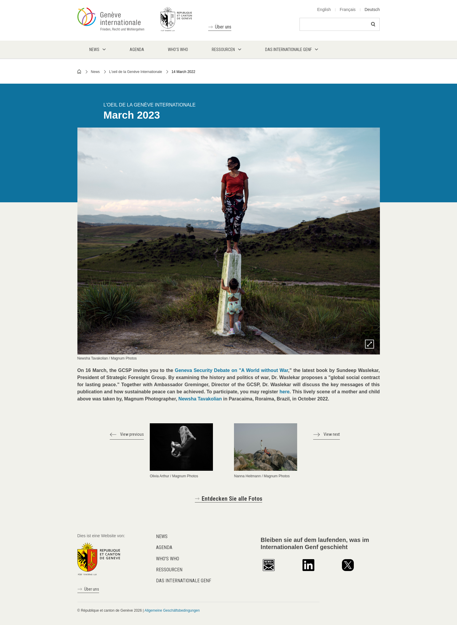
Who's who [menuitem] (178, 49)
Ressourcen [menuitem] (223, 49)
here (285, 391)
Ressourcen (169, 569)
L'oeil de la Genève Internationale (135, 72)
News (95, 72)
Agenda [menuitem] (137, 49)
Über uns (223, 27)
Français (348, 9)
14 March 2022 (183, 72)
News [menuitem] (94, 49)
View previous (132, 434)
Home (79, 71)
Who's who (167, 559)
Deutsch (372, 9)
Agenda (164, 547)
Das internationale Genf (183, 580)
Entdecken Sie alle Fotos (232, 498)
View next (332, 434)
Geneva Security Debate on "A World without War (231, 370)
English (324, 9)
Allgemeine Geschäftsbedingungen (172, 610)
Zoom (369, 344)
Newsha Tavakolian (200, 398)
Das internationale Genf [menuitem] (288, 49)
